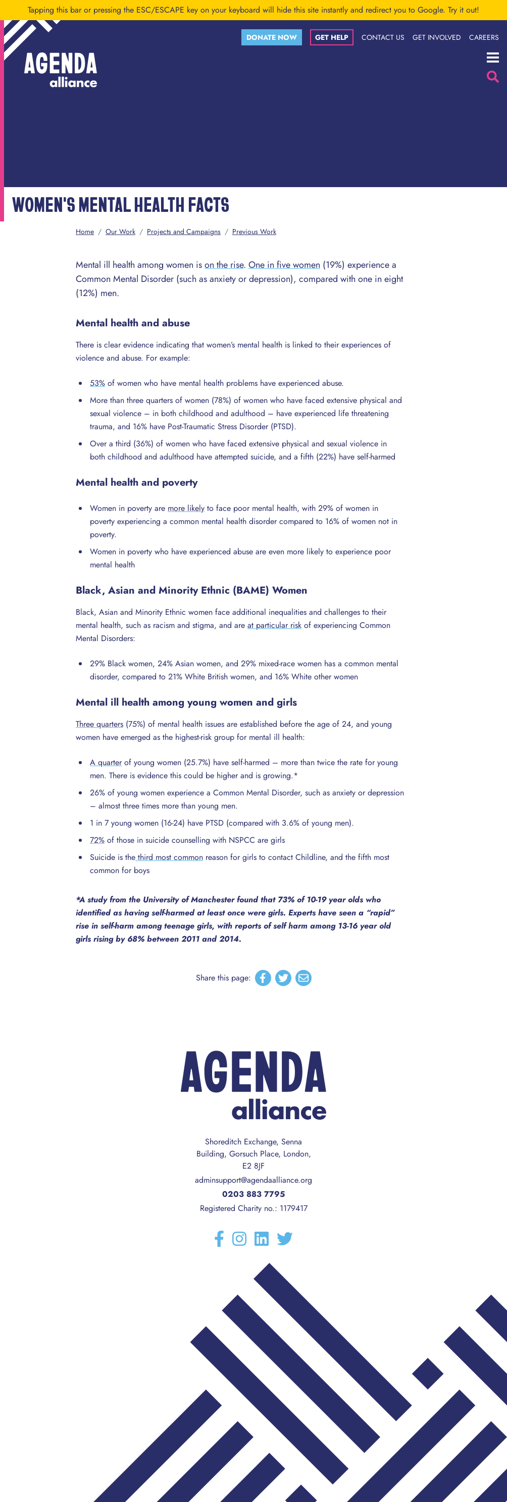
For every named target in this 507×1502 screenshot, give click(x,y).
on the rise (224, 264)
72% (97, 840)
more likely (186, 508)
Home (85, 231)
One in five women (284, 264)
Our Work (120, 231)
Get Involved (437, 37)
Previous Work (254, 231)
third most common (169, 857)
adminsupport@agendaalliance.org (253, 1180)
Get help (331, 37)
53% (97, 383)
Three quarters (99, 724)
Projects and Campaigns (184, 231)
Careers (484, 37)
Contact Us (383, 37)
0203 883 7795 (253, 1194)
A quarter (106, 762)
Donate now (271, 37)
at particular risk (274, 625)
